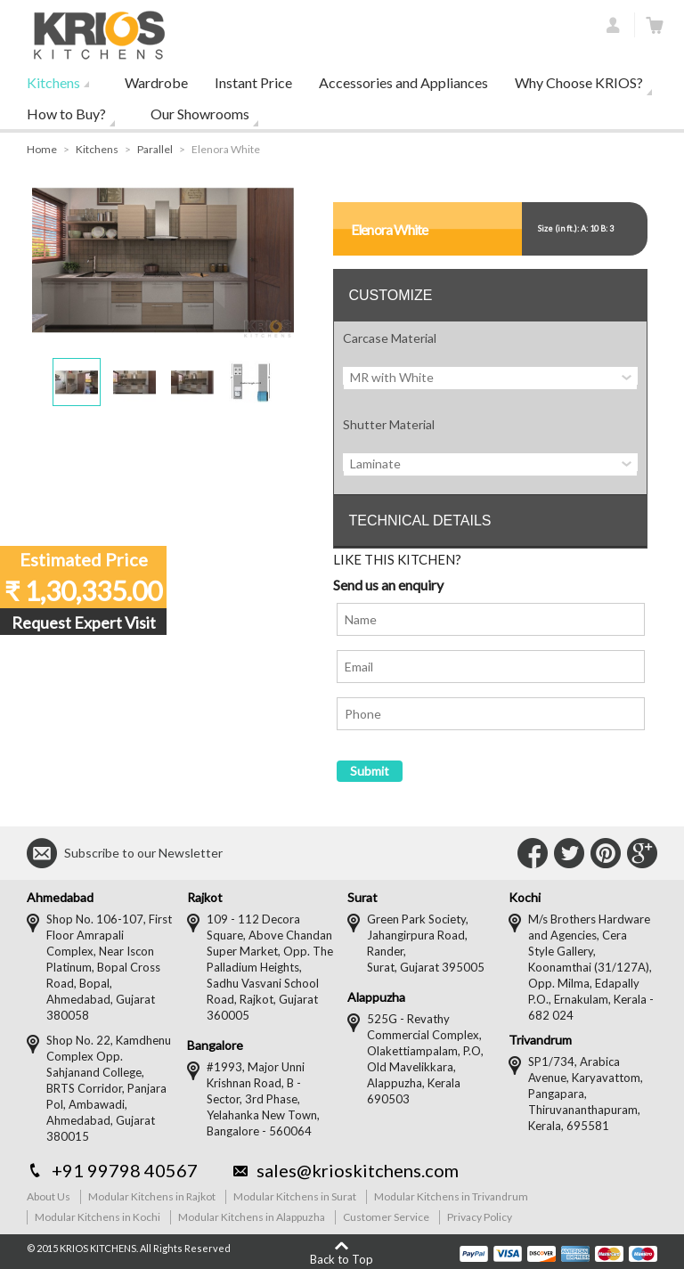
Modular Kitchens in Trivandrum (451, 1196)
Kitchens (53, 82)
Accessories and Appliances (403, 82)
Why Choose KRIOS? (579, 82)
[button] (76, 382)
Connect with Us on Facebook (532, 853)
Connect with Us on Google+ (642, 853)
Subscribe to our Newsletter (143, 852)
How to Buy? (66, 113)
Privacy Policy (479, 1217)
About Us (48, 1196)
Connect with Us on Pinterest (605, 853)
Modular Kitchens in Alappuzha (251, 1217)
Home (42, 149)
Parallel (155, 149)
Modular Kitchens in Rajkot (152, 1196)
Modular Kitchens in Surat (294, 1196)
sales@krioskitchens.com (357, 1170)
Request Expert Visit (84, 622)
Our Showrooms (200, 113)
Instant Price (253, 82)
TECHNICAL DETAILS (419, 520)
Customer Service (386, 1217)
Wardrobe (156, 82)
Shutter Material (389, 424)
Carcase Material (389, 338)
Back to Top (341, 1258)
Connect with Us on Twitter (569, 853)
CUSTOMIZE (390, 295)
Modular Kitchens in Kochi (97, 1217)
